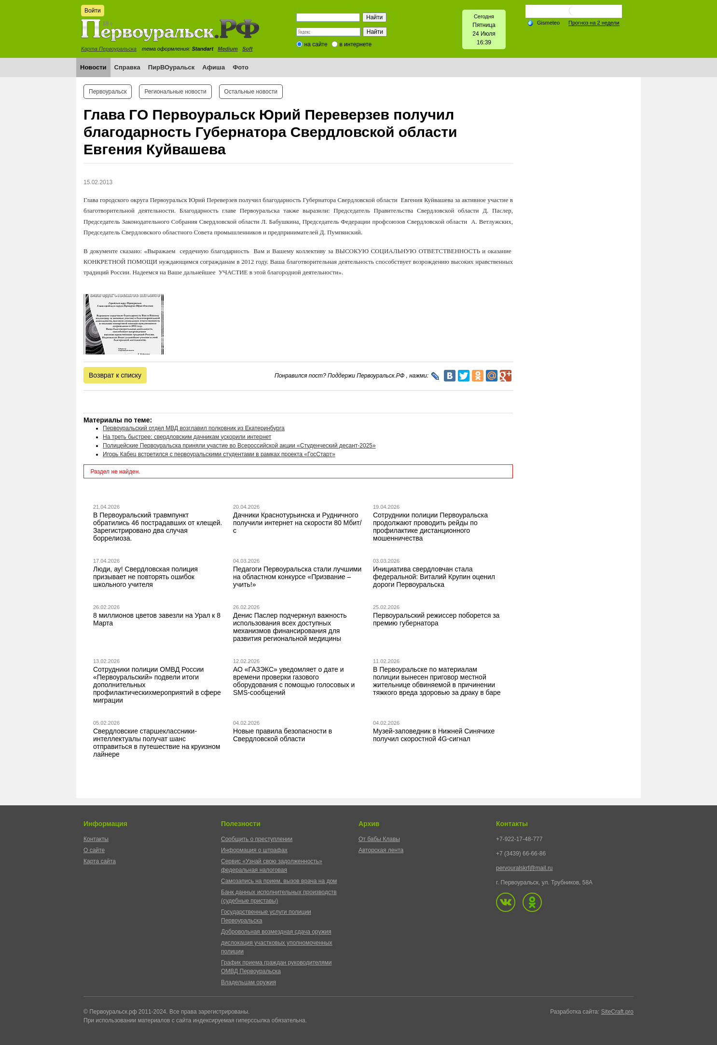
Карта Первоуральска (109, 49)
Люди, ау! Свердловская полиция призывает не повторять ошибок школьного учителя (145, 576)
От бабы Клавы (379, 839)
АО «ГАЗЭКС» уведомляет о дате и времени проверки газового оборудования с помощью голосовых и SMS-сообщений (294, 680)
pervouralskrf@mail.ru (524, 868)
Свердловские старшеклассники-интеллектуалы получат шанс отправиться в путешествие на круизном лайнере (156, 742)
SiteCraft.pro (617, 1011)
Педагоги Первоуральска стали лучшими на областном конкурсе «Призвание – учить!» (297, 576)
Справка (127, 67)
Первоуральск (107, 91)
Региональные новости (175, 91)
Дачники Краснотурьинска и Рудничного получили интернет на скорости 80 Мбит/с (297, 522)
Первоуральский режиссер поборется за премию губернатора (436, 619)
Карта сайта (99, 861)
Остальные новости (250, 91)
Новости (93, 67)
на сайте (316, 44)
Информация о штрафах (254, 850)
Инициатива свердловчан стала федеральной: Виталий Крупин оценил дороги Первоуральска (434, 576)
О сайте (94, 850)
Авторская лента (380, 850)
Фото (240, 67)
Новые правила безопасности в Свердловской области (282, 735)
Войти (92, 10)
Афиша (213, 67)
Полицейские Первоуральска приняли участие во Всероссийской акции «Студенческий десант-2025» (239, 445)
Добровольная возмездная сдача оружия (276, 931)
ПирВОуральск (171, 67)
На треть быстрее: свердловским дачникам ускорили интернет (187, 437)
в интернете (355, 44)
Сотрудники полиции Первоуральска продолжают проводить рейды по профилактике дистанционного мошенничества (430, 526)
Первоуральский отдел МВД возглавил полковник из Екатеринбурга (194, 428)
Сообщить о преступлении (256, 839)
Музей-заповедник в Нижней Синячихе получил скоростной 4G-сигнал (434, 735)
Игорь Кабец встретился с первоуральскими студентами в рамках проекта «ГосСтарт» (219, 454)
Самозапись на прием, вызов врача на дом (279, 881)
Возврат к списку (115, 375)
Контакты (96, 839)
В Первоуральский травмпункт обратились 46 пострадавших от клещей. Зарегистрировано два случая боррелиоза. (157, 526)
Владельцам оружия (248, 982)
